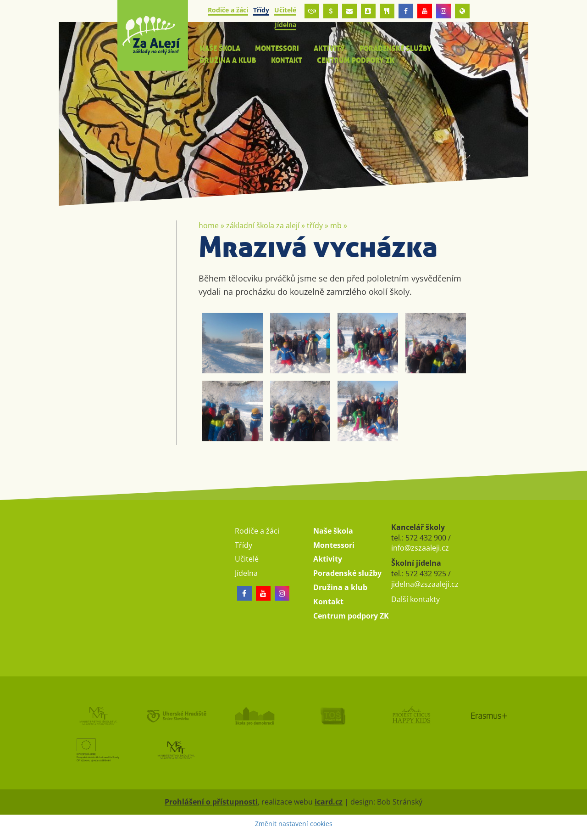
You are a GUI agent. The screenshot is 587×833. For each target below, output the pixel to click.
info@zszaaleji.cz (420, 548)
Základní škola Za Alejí (262, 225)
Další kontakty (415, 599)
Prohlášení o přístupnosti (211, 802)
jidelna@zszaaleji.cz (425, 584)
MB (336, 225)
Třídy (315, 225)
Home (209, 225)
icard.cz (329, 802)
